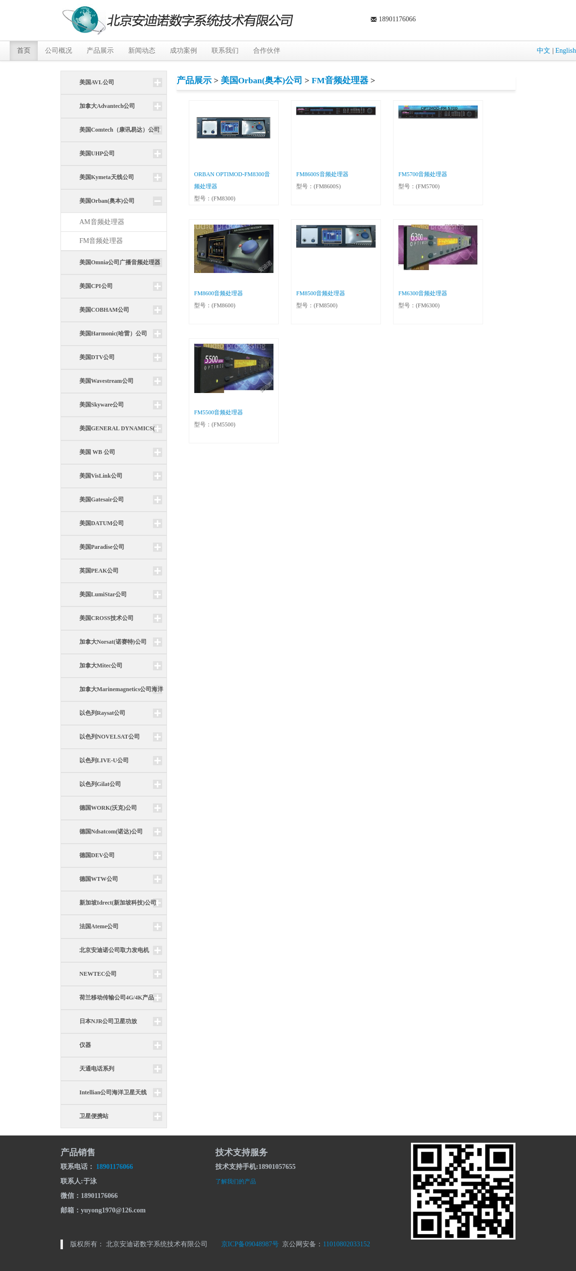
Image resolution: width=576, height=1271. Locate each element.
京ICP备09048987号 (250, 1244)
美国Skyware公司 (101, 404)
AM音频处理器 (101, 222)
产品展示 (100, 50)
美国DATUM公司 (101, 523)
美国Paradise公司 (101, 547)
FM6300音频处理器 (422, 293)
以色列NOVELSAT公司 (109, 736)
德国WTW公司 (98, 879)
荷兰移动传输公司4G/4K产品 (116, 997)
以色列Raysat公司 (102, 713)
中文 (543, 50)
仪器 (85, 1045)
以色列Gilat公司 (100, 784)
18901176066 (114, 1166)
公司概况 (58, 50)
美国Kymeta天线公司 (106, 177)
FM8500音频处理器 (320, 293)
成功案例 (183, 50)
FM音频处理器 (101, 240)
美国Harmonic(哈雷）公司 (113, 333)
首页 (23, 50)
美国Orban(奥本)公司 (262, 80)
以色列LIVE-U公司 (104, 760)
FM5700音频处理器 (422, 174)
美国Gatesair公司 (101, 499)
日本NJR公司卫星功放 (108, 1021)
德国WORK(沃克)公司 (108, 807)
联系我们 (225, 50)
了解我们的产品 (235, 1181)
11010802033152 (346, 1244)
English (565, 50)
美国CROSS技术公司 (106, 618)
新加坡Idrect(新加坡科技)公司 (117, 902)
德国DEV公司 (97, 855)
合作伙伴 (266, 50)
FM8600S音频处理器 (322, 174)
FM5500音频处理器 (218, 412)
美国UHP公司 (97, 153)
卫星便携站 (93, 1116)
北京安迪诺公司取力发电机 (114, 950)
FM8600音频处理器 (218, 293)
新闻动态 (141, 50)
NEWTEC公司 (98, 973)
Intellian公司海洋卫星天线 (113, 1092)
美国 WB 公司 (97, 452)
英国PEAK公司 (99, 570)
